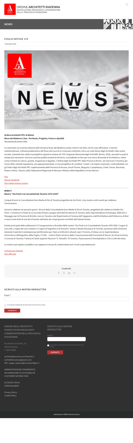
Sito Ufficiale (10, 254)
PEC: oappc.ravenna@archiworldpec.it (21, 363)
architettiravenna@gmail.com (18, 359)
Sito (6, 176)
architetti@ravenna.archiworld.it (19, 356)
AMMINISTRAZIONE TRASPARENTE (19, 369)
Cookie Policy (10, 395)
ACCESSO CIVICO (12, 382)
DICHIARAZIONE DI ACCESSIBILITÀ (19, 372)
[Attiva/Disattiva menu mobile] (127, 4)
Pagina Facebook (11, 180)
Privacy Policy (10, 392)
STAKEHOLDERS (11, 385)
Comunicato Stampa (13, 250)
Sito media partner (16, 183)
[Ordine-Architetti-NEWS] (66, 89)
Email (7, 295)
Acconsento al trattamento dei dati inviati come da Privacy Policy (24, 305)
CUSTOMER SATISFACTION (16, 376)
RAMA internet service (72, 414)
